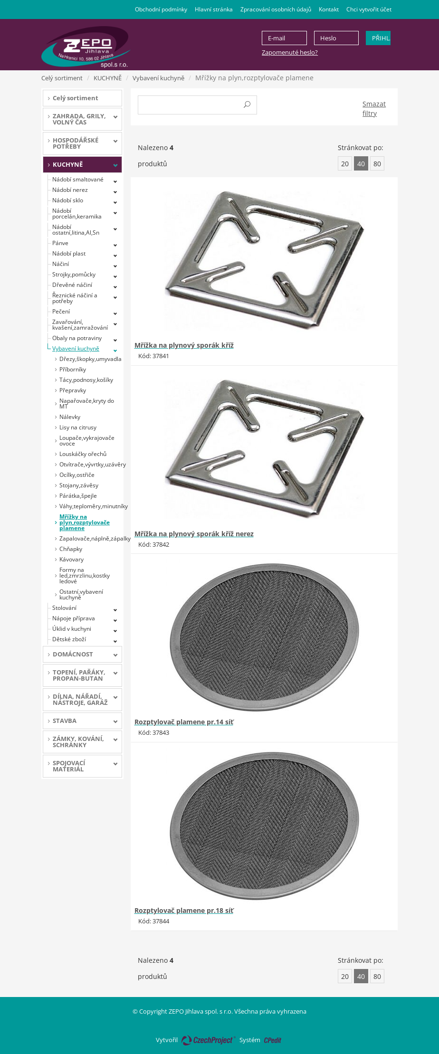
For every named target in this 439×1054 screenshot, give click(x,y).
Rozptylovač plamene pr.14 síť (183, 721)
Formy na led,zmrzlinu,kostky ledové (84, 575)
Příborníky (72, 369)
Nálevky (69, 417)
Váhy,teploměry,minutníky (90, 506)
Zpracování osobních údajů (275, 9)
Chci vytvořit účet (368, 9)
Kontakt (329, 9)
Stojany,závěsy (78, 485)
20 (345, 163)
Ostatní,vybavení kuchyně (81, 594)
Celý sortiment (62, 78)
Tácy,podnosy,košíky (86, 380)
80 (377, 163)
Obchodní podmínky (161, 9)
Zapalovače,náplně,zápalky (90, 538)
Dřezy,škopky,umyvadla (90, 359)
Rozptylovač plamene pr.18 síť (183, 910)
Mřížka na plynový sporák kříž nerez (194, 533)
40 (361, 163)
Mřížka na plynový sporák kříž (184, 345)
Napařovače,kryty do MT (86, 403)
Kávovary (71, 559)
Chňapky (70, 549)
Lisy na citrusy (77, 427)
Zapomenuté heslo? (290, 52)
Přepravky (72, 390)
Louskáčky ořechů (82, 454)
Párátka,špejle (78, 496)
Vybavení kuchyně (158, 78)
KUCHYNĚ (108, 78)
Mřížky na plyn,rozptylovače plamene (84, 522)
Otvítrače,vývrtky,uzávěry (90, 464)
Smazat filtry (374, 108)
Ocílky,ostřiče (77, 475)
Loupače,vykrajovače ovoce (87, 440)
